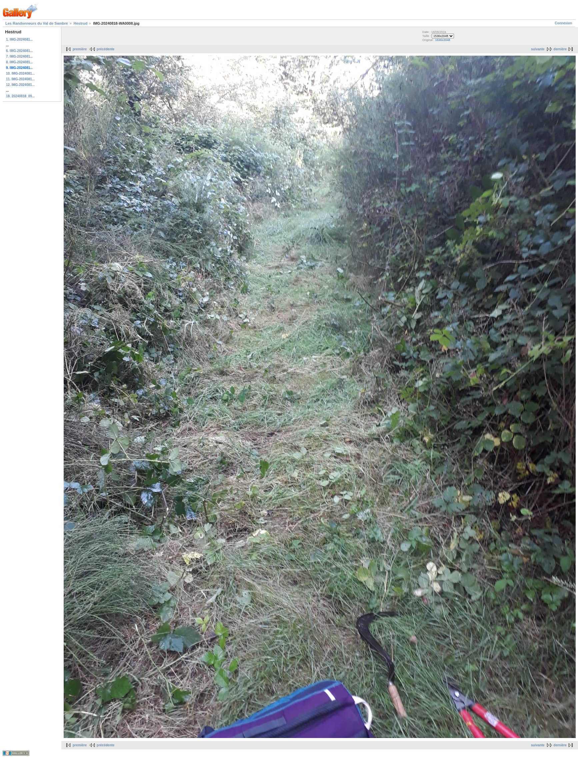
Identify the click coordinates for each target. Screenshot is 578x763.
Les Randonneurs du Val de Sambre (36, 23)
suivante (538, 49)
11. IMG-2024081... (20, 79)
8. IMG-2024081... (19, 62)
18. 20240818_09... (20, 96)
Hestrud (81, 23)
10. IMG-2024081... (20, 73)
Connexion (563, 23)
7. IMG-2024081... (19, 56)
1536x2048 (442, 40)
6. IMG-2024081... (19, 51)
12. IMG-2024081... (20, 85)
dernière (560, 49)
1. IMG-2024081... (19, 39)
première (80, 49)
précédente (105, 49)
